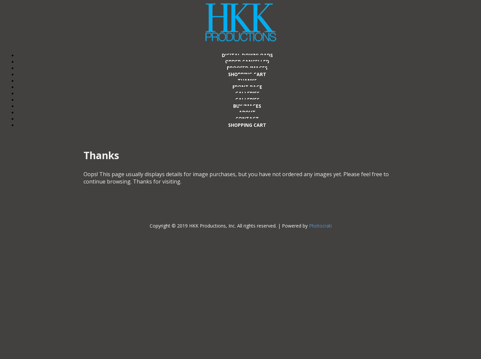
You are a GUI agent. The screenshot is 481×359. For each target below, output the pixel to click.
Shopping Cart (247, 125)
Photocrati (320, 226)
